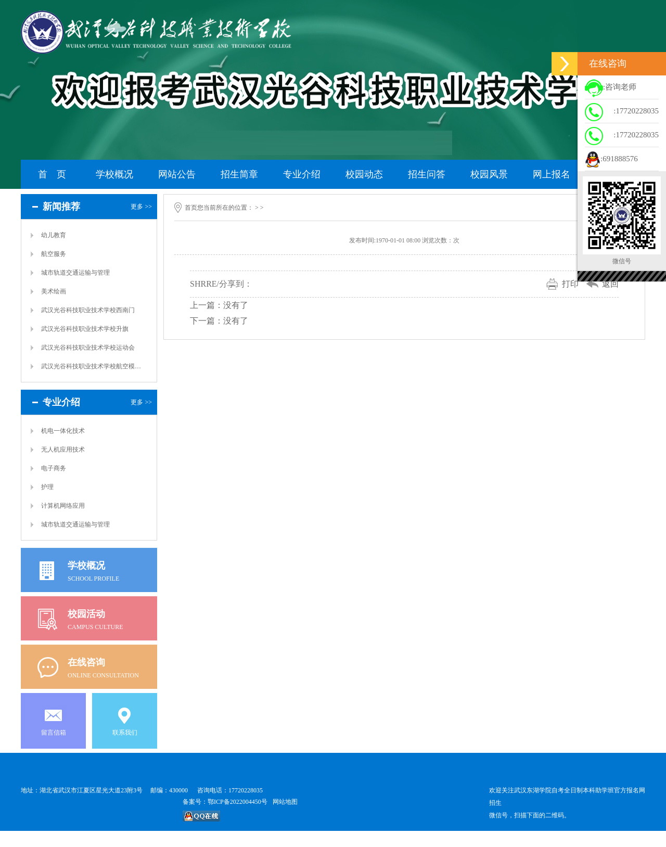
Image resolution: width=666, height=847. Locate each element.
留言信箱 (53, 732)
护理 (47, 487)
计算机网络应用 (63, 505)
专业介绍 (302, 174)
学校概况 (114, 174)
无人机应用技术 (63, 449)
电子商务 (53, 468)
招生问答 (426, 174)
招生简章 (239, 174)
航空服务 (53, 254)
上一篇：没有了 (219, 305)
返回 (610, 283)
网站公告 (177, 174)
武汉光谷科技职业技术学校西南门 (88, 310)
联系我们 (124, 732)
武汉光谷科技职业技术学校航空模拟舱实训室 (91, 366)
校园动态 (364, 174)
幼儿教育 (53, 235)
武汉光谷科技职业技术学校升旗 (85, 328)
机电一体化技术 (63, 430)
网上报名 (551, 174)
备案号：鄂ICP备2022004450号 (225, 801)
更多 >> (141, 206)
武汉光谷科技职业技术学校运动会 (88, 347)
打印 (570, 283)
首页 (191, 207)
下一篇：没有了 (219, 320)
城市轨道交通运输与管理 (75, 272)
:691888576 (611, 160)
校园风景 (489, 174)
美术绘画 (53, 291)
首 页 (52, 174)
